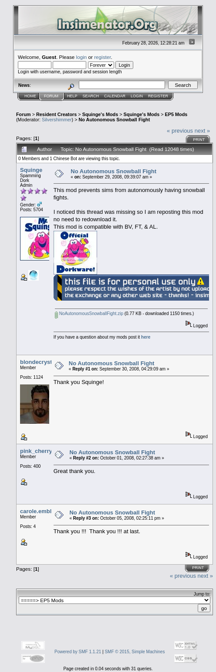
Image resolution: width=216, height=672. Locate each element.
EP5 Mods (176, 114)
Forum (51, 96)
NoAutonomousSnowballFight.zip (89, 313)
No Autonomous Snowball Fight (114, 119)
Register (158, 96)
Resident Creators (56, 114)
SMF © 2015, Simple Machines (135, 651)
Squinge (31, 170)
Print (199, 139)
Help (72, 96)
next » (202, 130)
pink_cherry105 (40, 451)
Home (30, 96)
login (81, 57)
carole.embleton (42, 511)
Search (91, 96)
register (102, 57)
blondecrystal (38, 362)
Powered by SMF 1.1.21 (77, 651)
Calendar (114, 96)
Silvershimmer (57, 119)
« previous (180, 130)
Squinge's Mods (100, 114)
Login (137, 96)
